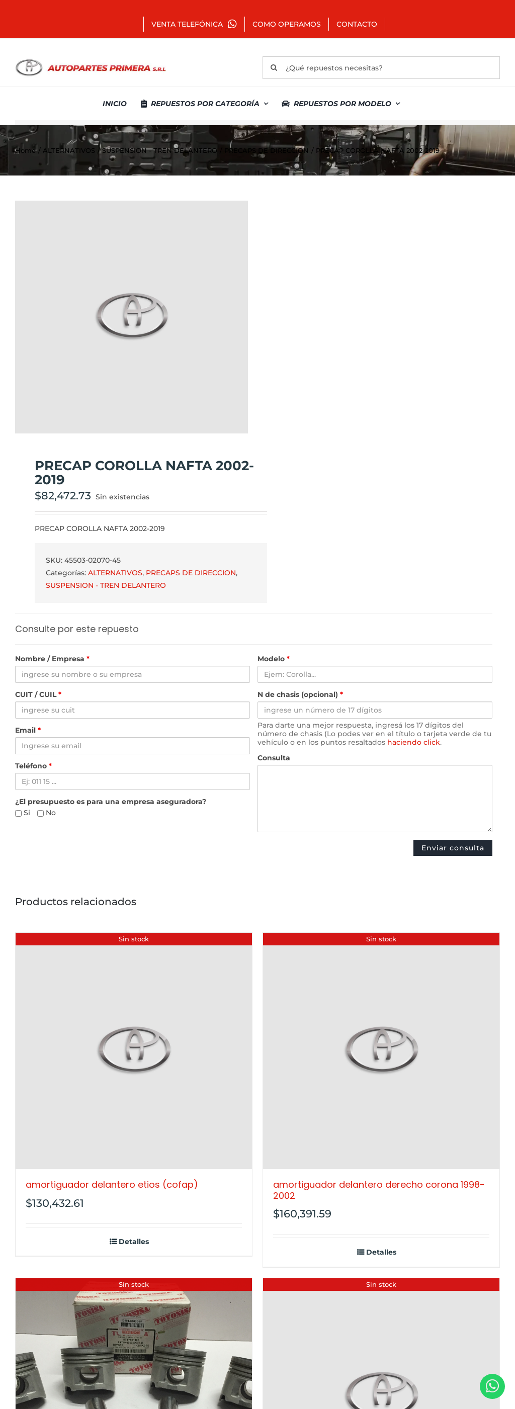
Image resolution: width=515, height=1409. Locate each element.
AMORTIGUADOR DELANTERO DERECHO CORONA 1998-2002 (379, 1190)
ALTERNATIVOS (115, 572)
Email (28, 730)
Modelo (274, 659)
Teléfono (33, 766)
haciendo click (413, 742)
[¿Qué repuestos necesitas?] (381, 67)
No (46, 813)
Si (22, 813)
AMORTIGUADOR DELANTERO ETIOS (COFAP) (112, 1184)
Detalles (134, 1242)
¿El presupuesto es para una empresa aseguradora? (110, 802)
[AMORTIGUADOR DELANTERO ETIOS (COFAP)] (134, 1051)
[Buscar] (274, 67)
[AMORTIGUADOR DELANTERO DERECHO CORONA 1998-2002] (381, 1051)
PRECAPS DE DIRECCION (191, 572)
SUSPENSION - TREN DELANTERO (106, 585)
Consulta (274, 758)
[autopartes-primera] (90, 60)
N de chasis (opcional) (300, 694)
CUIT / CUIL (38, 694)
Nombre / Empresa (52, 659)
